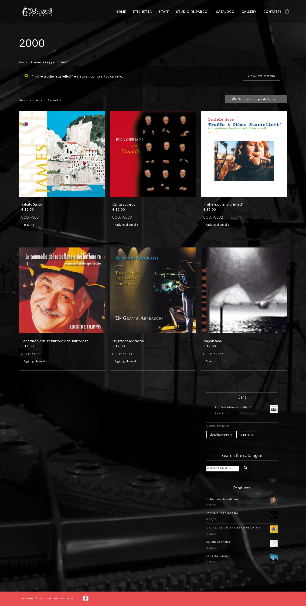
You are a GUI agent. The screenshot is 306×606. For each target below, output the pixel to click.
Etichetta (142, 12)
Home (121, 12)
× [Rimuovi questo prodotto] (208, 406)
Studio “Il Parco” (192, 12)
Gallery (248, 12)
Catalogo (225, 12)
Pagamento (246, 434)
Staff (164, 12)
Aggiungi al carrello (126, 224)
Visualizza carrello (261, 76)
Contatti (272, 12)
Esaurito (29, 224)
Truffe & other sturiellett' (246, 407)
